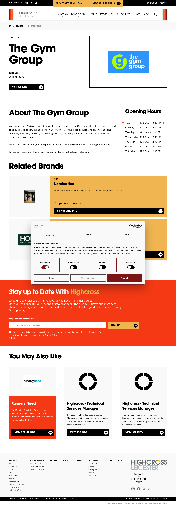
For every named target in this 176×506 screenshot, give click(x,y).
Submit (12, 338)
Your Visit (93, 461)
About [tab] (126, 235)
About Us (163, 3)
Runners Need (23, 404)
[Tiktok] (36, 3)
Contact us (152, 3)
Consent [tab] (50, 235)
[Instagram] (22, 3)
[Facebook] (26, 3)
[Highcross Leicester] (28, 14)
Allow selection (88, 278)
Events (66, 461)
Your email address (21, 319)
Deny (51, 278)
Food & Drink (37, 461)
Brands (19, 26)
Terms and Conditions (18, 499)
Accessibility (61, 499)
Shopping (14, 461)
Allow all (124, 278)
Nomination (64, 184)
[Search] (155, 14)
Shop (19, 38)
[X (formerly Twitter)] (31, 3)
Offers (79, 461)
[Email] (57, 325)
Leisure (12, 38)
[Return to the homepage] (149, 466)
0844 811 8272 (16, 77)
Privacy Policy (50, 335)
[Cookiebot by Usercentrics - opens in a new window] (131, 226)
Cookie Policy (48, 499)
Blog (120, 461)
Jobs (109, 461)
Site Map (71, 499)
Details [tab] (88, 235)
